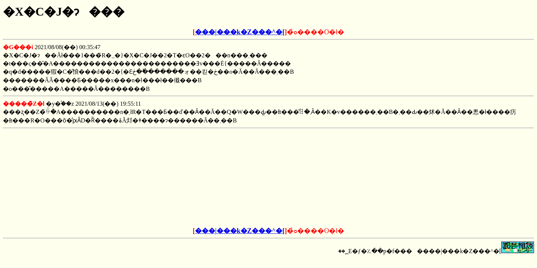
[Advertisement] (212, 177)
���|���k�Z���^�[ (240, 32)
